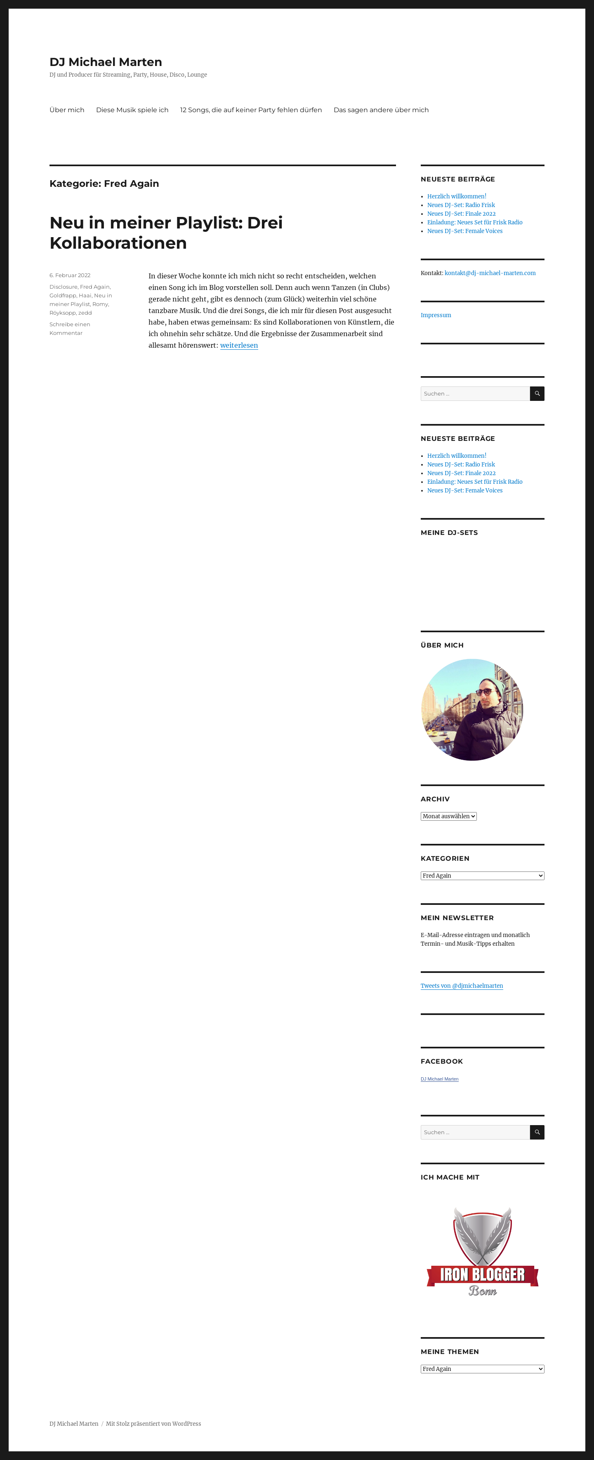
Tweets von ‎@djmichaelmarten (462, 985)
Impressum (436, 315)
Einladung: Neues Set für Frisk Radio (475, 222)
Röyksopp (63, 312)
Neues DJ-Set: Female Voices (465, 231)
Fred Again (95, 286)
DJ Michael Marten (106, 62)
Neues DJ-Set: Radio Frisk (461, 205)
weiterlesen (239, 345)
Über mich (67, 110)
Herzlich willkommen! (457, 196)
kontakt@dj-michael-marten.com (490, 273)
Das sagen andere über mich (381, 110)
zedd (85, 312)
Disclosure (64, 286)
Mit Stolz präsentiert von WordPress (153, 1423)
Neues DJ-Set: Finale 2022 (461, 213)
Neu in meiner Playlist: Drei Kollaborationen (166, 232)
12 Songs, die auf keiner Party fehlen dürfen (251, 110)
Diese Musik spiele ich (132, 110)
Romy (100, 304)
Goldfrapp (63, 295)
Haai (85, 295)
